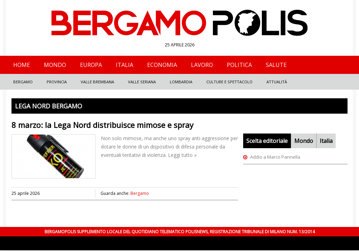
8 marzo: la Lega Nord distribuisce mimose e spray (102, 125)
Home (21, 65)
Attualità (276, 81)
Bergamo (23, 81)
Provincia (57, 81)
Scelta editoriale (267, 141)
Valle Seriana (142, 81)
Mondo (55, 65)
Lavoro (202, 65)
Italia (124, 65)
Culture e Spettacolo (229, 81)
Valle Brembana (97, 81)
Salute (276, 65)
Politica (239, 65)
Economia (162, 65)
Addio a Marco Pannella (275, 157)
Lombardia (181, 81)
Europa (91, 65)
